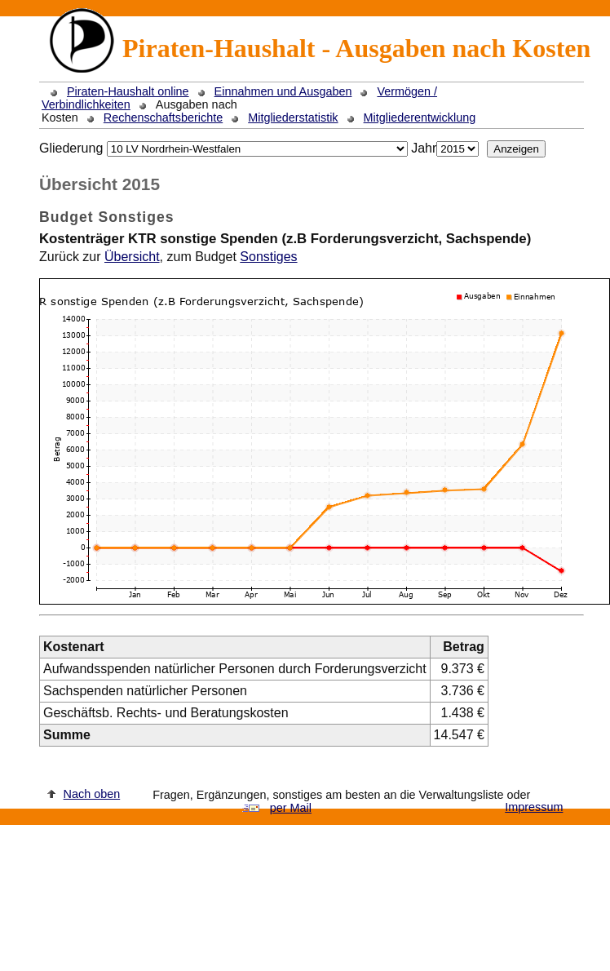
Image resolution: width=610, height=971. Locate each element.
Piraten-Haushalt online (128, 91)
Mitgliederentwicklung (420, 117)
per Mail (291, 807)
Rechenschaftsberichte (163, 117)
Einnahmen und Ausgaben (283, 91)
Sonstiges (268, 257)
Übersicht (132, 257)
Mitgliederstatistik (293, 117)
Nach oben (92, 793)
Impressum (534, 807)
